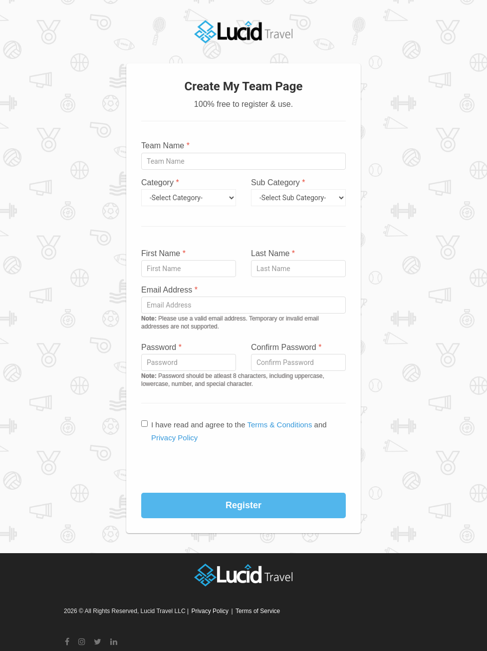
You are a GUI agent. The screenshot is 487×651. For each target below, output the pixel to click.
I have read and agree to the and (234, 431)
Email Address (169, 290)
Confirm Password (286, 347)
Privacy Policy (174, 437)
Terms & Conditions (279, 424)
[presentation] (243, 468)
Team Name (165, 145)
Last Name (273, 253)
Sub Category (278, 182)
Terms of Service (258, 611)
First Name (163, 253)
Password (161, 347)
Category (160, 182)
